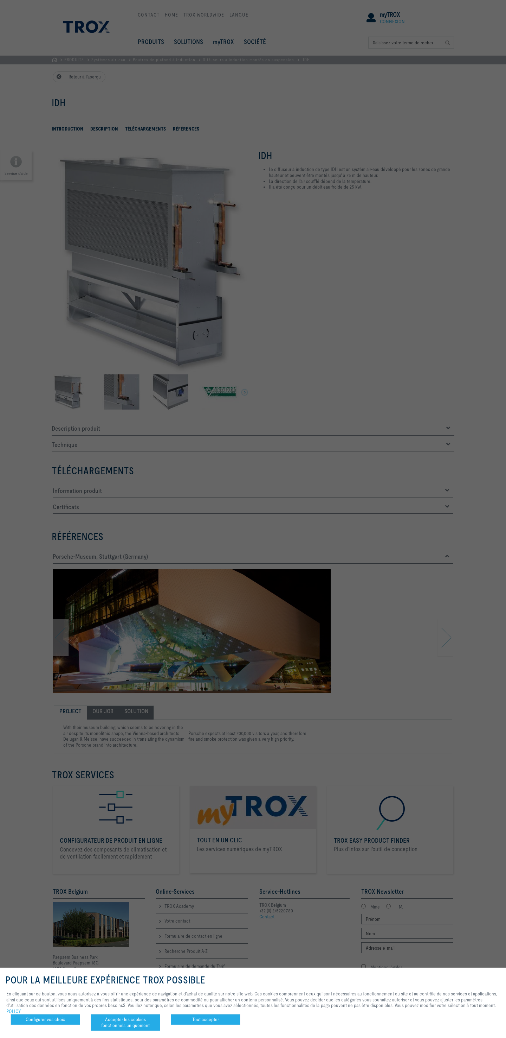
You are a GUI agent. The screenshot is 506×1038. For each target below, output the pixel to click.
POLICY (13, 1011)
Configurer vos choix (45, 1019)
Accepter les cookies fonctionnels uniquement (125, 1022)
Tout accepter (205, 1019)
